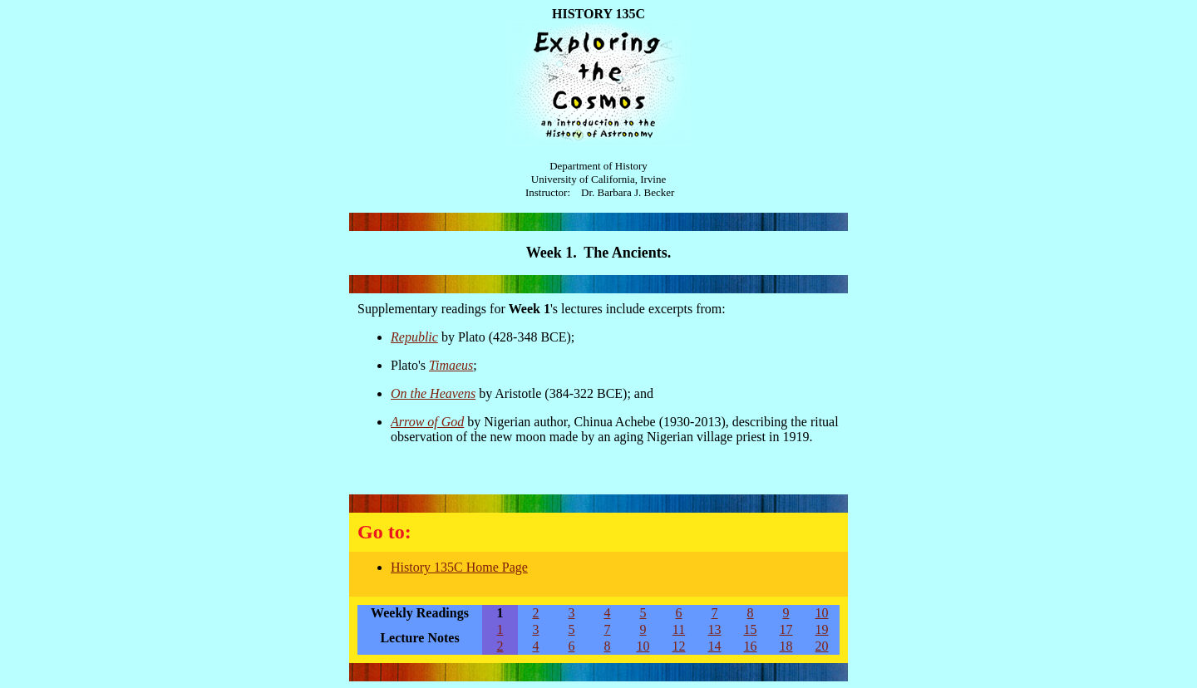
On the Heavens (433, 393)
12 (679, 646)
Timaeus (451, 365)
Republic (414, 337)
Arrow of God (427, 422)
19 (822, 629)
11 (678, 629)
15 (750, 629)
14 (715, 646)
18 (786, 646)
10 (822, 613)
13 (715, 629)
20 (822, 646)
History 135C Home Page (459, 567)
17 (786, 629)
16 (750, 646)
